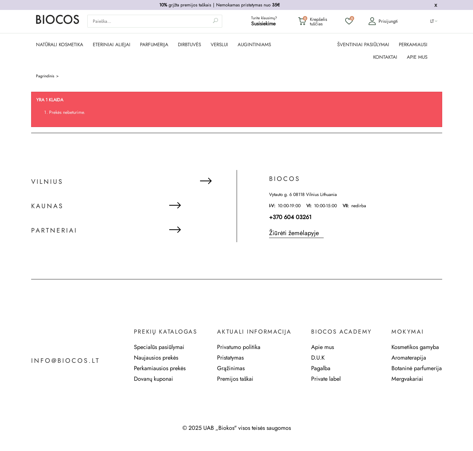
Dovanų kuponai (153, 379)
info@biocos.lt (65, 361)
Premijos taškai (235, 379)
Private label (326, 379)
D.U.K (318, 357)
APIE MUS (417, 57)
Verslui (219, 45)
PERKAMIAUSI (413, 45)
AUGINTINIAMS (254, 45)
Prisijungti (383, 21)
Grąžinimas (231, 368)
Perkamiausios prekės (160, 368)
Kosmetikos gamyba (415, 347)
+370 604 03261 (290, 217)
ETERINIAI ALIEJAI (111, 45)
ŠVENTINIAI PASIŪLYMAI (363, 45)
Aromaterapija (408, 357)
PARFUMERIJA (154, 45)
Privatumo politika (238, 347)
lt (432, 21)
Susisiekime (263, 23)
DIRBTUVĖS (189, 45)
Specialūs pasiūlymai (159, 347)
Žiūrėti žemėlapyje (294, 233)
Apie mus (322, 347)
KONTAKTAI (385, 57)
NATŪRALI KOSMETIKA (59, 45)
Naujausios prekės (156, 357)
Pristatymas (230, 357)
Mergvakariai (407, 379)
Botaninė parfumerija (416, 368)
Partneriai (54, 230)
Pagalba (320, 368)
